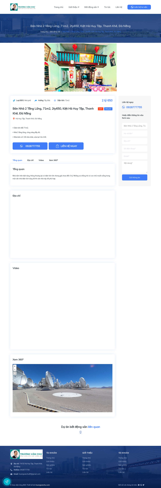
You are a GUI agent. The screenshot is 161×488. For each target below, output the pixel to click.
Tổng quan (17, 160)
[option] (80, 67)
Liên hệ (119, 7)
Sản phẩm (50, 465)
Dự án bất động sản (80, 427)
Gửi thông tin (134, 177)
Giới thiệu (74, 7)
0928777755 (134, 107)
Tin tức (107, 7)
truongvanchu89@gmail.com (27, 474)
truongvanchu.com (43, 485)
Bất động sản (91, 7)
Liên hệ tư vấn (140, 7)
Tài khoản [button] (51, 453)
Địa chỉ (30, 160)
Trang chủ (58, 7)
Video (41, 160)
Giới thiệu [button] (87, 453)
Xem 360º (53, 160)
